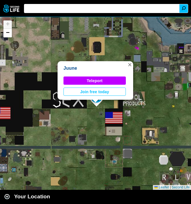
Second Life (12, 8)
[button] (129, 64)
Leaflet (161, 187)
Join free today (94, 92)
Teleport (95, 80)
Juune (70, 68)
